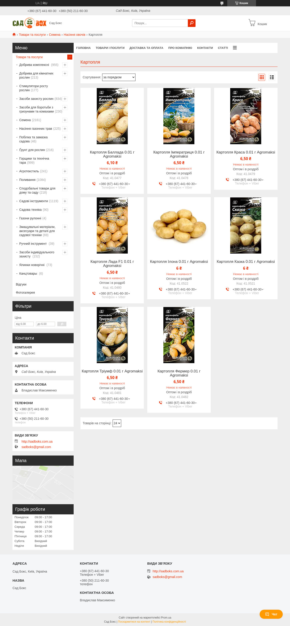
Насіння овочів (74, 34)
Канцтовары (28, 273)
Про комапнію (180, 48)
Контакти (205, 48)
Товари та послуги (32, 34)
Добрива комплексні (34, 65)
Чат (271, 614)
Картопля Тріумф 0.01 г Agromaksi (112, 371)
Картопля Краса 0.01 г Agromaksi (245, 152)
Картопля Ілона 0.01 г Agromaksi (179, 262)
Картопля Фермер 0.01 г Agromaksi (179, 373)
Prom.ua (166, 617)
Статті (223, 48)
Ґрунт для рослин (32, 150)
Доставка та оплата (146, 48)
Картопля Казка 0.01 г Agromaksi (246, 262)
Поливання (27, 180)
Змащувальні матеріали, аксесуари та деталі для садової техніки (37, 231)
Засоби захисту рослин (36, 99)
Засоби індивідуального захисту (36, 254)
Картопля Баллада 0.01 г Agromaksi (112, 154)
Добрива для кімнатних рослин (36, 75)
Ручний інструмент (33, 243)
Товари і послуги (110, 48)
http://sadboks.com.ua (37, 441)
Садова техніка (30, 209)
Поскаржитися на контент (134, 621)
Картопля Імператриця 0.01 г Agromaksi (179, 154)
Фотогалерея (25, 292)
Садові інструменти (33, 201)
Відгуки (21, 284)
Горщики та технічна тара (34, 160)
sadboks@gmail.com (36, 447)
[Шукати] (192, 23)
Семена (54, 34)
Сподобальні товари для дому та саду (37, 190)
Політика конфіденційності (169, 621)
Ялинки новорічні (32, 265)
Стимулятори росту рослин (33, 88)
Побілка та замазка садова (33, 139)
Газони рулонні (30, 218)
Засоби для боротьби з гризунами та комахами (36, 109)
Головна (83, 48)
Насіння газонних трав (35, 128)
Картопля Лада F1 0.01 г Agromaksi (112, 264)
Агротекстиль (29, 171)
